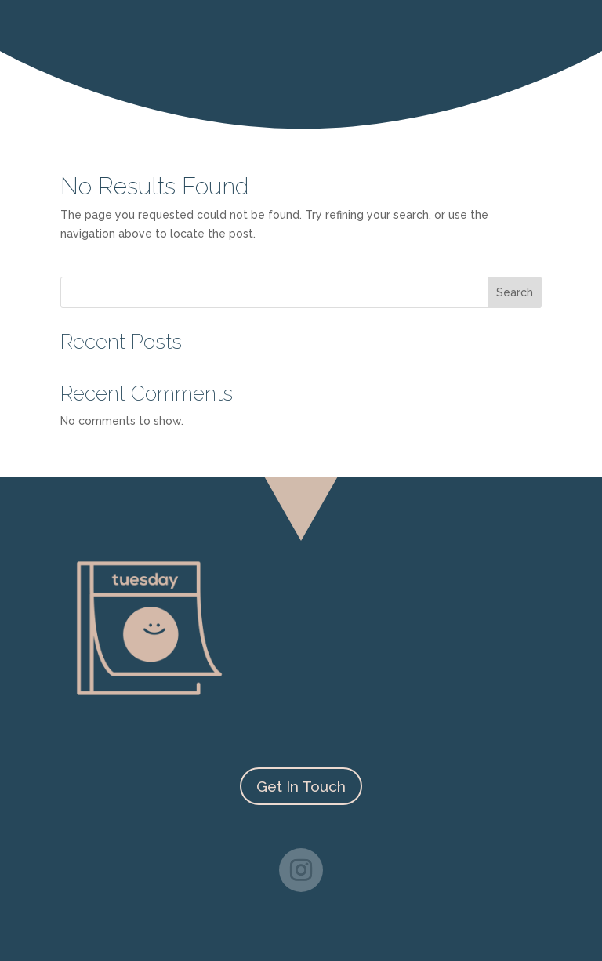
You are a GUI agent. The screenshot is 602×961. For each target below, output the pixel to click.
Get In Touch (301, 786)
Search (514, 292)
